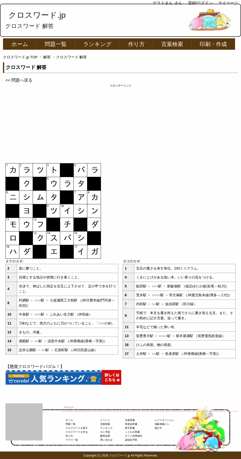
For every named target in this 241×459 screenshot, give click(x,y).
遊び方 (158, 428)
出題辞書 (130, 420)
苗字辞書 (130, 428)
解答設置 (105, 436)
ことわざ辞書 (132, 432)
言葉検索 (172, 44)
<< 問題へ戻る (18, 80)
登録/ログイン (200, 3)
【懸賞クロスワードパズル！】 (34, 366)
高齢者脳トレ (162, 424)
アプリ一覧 (72, 439)
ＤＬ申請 (105, 432)
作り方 (136, 44)
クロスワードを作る (77, 432)
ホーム (19, 44)
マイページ (228, 3)
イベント (105, 420)
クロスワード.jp (37, 15)
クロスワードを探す (77, 428)
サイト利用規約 (133, 436)
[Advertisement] (120, 122)
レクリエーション (164, 420)
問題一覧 (56, 44)
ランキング (97, 44)
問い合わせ (106, 439)
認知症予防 (131, 439)
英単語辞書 (131, 424)
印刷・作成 (213, 44)
